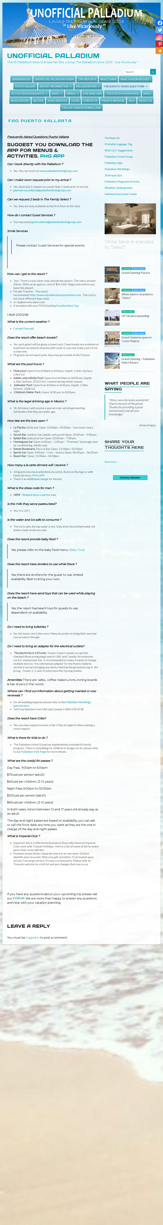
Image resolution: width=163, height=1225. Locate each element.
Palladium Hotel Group (119, 156)
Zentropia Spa (113, 175)
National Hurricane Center (121, 194)
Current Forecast (23, 328)
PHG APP (38, 475)
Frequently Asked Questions (124, 86)
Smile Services (57, 100)
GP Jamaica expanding (135, 315)
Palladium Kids (86, 86)
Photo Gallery (25, 86)
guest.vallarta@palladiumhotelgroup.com (56, 222)
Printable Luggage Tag (118, 144)
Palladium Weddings (117, 169)
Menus (71, 93)
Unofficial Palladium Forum (54, 79)
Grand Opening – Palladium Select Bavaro (138, 360)
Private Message (113, 100)
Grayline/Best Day (68, 305)
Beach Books (20, 100)
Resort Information (54, 86)
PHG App (52, 156)
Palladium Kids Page (33, 751)
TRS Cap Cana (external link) (81, 107)
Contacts (90, 100)
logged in (33, 937)
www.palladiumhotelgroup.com (58, 170)
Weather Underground (118, 187)
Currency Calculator (130, 477)
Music (147, 93)
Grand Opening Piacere (136, 272)
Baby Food (77, 550)
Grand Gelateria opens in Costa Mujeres (137, 339)
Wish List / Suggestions (119, 150)
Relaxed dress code (34, 494)
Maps (55, 93)
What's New (108, 79)
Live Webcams (92, 93)
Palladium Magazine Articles (122, 181)
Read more (111, 461)
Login (75, 100)
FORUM (18, 898)
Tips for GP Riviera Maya (122, 93)
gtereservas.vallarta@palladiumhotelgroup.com (42, 190)
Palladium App (113, 162)
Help (132, 100)
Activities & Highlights (27, 93)
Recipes (38, 100)
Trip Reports (87, 79)
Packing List (112, 137)
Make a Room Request (135, 79)
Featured (127, 269)
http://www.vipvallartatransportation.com (55, 295)
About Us (145, 100)
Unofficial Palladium (53, 56)
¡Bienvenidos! (21, 79)
